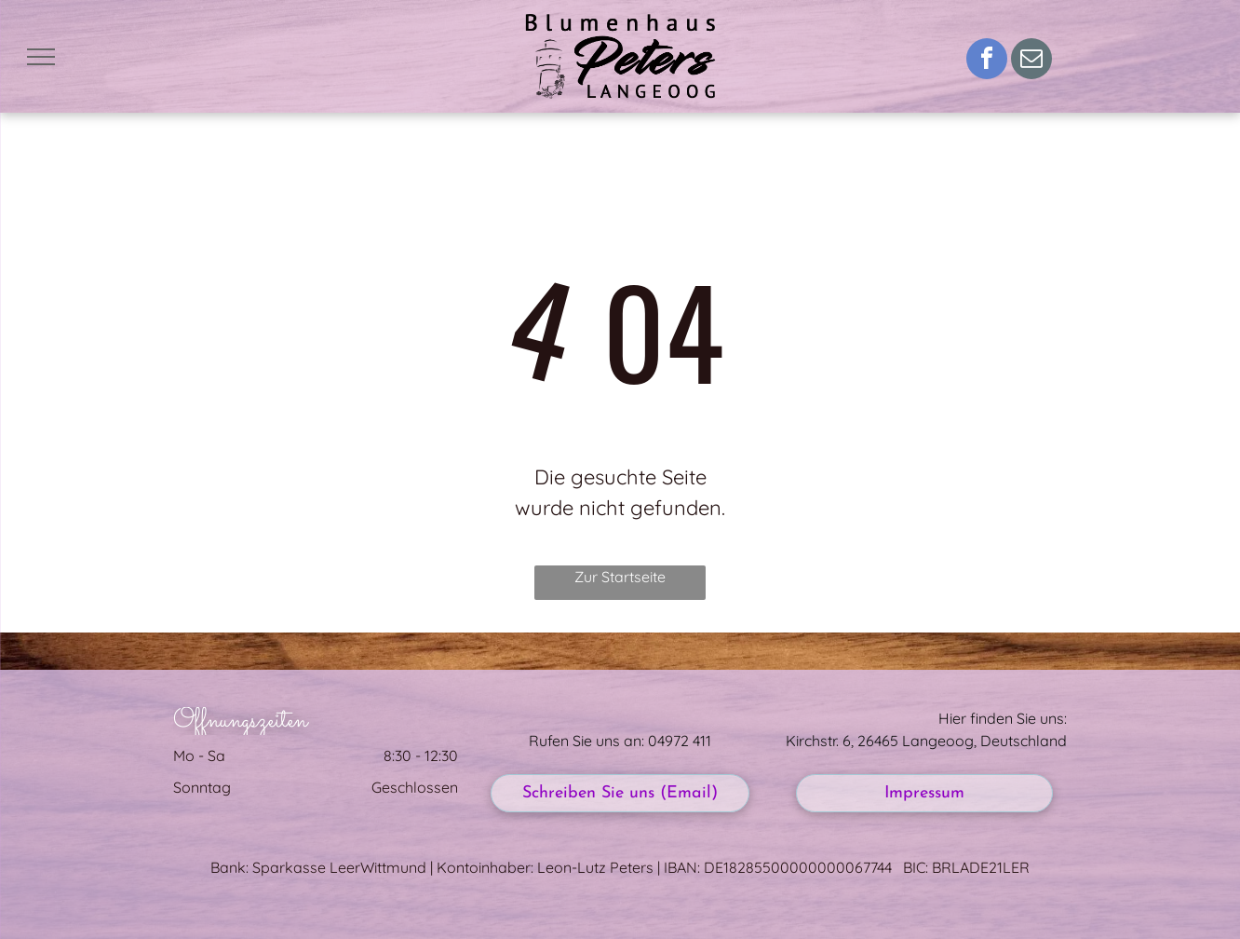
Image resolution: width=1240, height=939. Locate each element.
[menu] (41, 57)
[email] (1031, 61)
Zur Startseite (620, 576)
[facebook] (986, 61)
